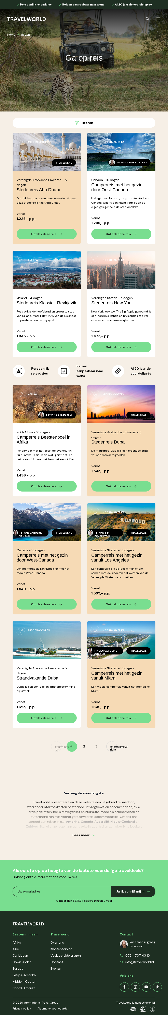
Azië (16, 949)
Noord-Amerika (24, 988)
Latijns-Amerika (24, 975)
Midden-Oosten (24, 981)
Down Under (22, 962)
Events (56, 968)
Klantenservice (61, 949)
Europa (18, 968)
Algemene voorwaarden (53, 1008)
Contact (57, 962)
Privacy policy (22, 1008)
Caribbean (20, 955)
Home (11, 34)
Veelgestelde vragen (66, 955)
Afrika (17, 942)
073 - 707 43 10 (137, 955)
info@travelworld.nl (139, 962)
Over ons (57, 942)
